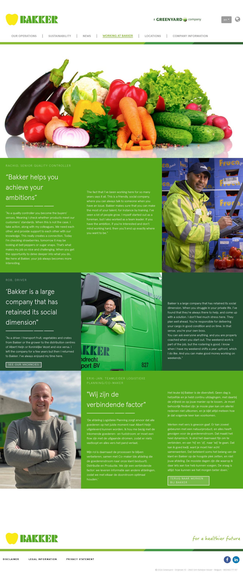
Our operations (24, 36)
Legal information (43, 559)
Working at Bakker (118, 35)
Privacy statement (80, 559)
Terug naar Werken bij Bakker (186, 480)
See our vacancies (23, 364)
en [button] (225, 19)
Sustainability (59, 36)
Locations (153, 36)
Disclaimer (11, 559)
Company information (190, 36)
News (87, 36)
